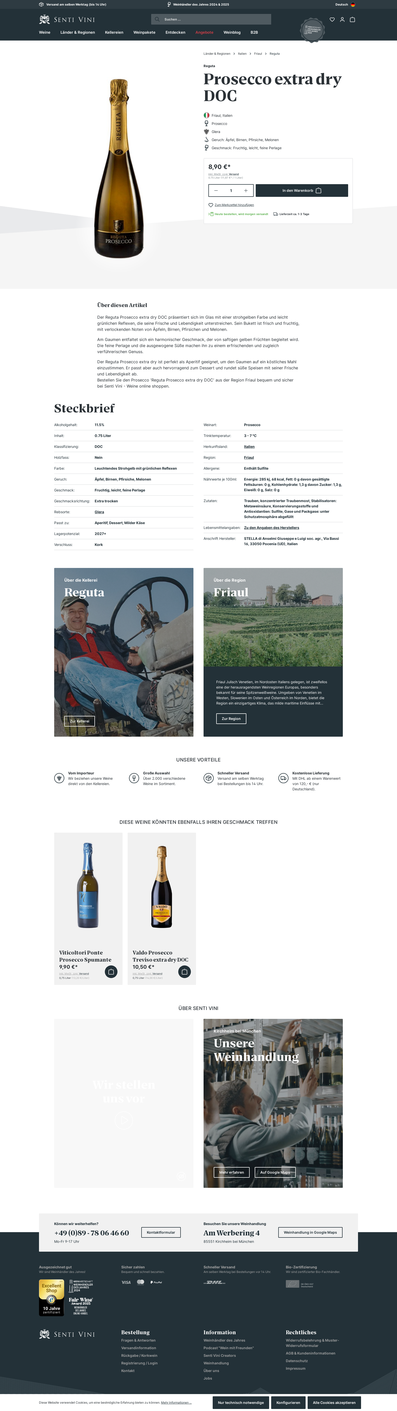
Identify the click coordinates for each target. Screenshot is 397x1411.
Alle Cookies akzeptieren (334, 1402)
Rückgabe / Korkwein (139, 1355)
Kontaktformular (161, 1232)
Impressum (296, 1368)
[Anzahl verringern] (215, 190)
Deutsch (345, 4)
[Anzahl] (231, 190)
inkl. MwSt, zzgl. (223, 174)
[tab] (122, 305)
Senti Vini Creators (220, 1355)
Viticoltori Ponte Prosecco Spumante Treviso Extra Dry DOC (87, 956)
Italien (249, 446)
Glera (99, 512)
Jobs (208, 1378)
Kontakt (127, 1370)
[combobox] (345, 4)
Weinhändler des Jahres (224, 1340)
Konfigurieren (288, 1402)
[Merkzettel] (333, 19)
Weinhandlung (216, 1363)
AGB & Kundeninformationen (310, 1353)
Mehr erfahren (231, 1172)
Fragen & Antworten (138, 1340)
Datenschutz (297, 1361)
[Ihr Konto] (343, 19)
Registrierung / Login (139, 1363)
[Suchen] (156, 19)
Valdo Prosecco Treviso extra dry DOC (160, 956)
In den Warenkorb (302, 190)
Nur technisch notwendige (241, 1402)
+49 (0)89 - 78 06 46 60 (91, 1233)
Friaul (249, 457)
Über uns (211, 1370)
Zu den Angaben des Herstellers (271, 527)
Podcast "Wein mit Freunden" (229, 1348)
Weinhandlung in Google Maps (310, 1232)
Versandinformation (138, 1348)
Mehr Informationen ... (176, 1402)
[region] (118, 163)
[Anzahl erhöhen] (246, 190)
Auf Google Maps (275, 1172)
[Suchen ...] (216, 19)
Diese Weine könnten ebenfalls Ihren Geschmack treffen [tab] (199, 822)
